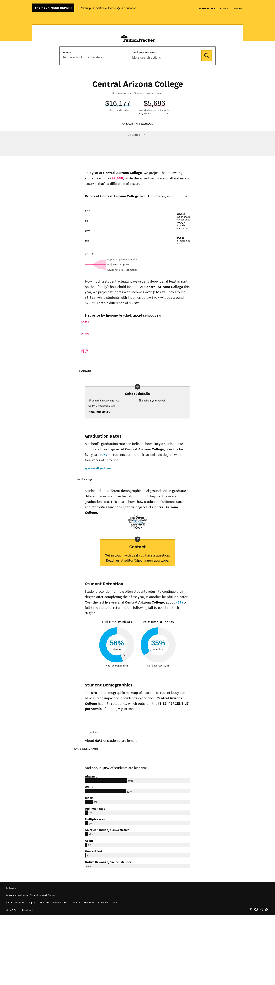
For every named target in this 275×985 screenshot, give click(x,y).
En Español (11, 957)
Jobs (115, 972)
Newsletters (207, 8)
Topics (32, 972)
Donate (238, 8)
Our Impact (20, 972)
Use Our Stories (59, 972)
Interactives (43, 972)
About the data (99, 411)
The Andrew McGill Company (43, 965)
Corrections (75, 972)
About (224, 8)
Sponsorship (103, 972)
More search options (146, 57)
